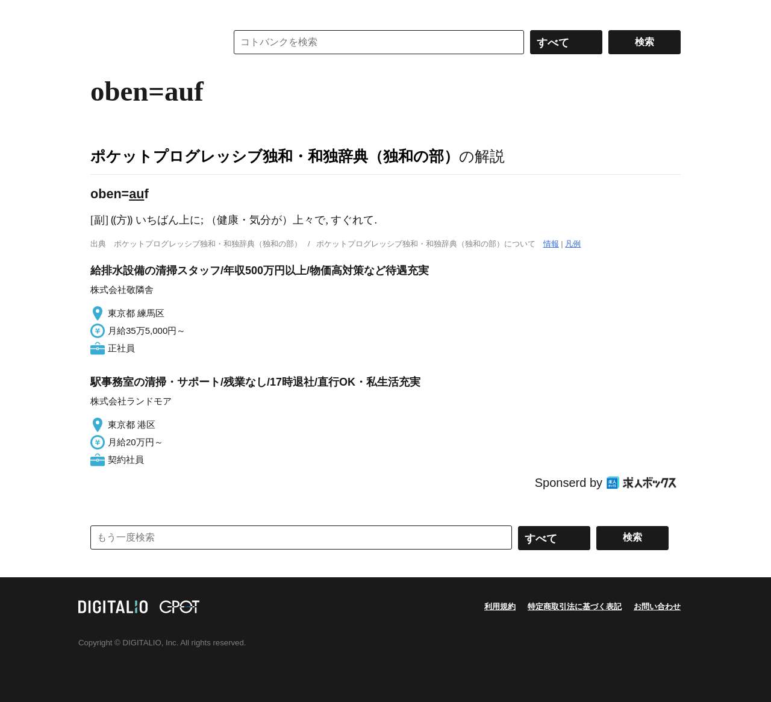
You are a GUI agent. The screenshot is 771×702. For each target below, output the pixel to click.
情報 (551, 243)
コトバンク (150, 42)
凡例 (573, 243)
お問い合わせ (657, 606)
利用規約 (500, 606)
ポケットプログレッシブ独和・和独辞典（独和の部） (274, 156)
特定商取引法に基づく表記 (575, 606)
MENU (102, 12)
